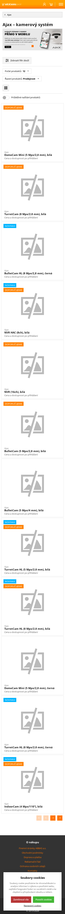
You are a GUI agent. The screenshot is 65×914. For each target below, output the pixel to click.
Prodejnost (29, 78)
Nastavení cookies (32, 905)
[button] (33, 46)
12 (23, 71)
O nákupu (32, 842)
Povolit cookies (44, 899)
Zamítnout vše (21, 899)
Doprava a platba (32, 857)
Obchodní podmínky (32, 852)
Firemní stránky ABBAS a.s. (32, 848)
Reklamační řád (32, 861)
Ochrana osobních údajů (32, 866)
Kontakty (32, 870)
